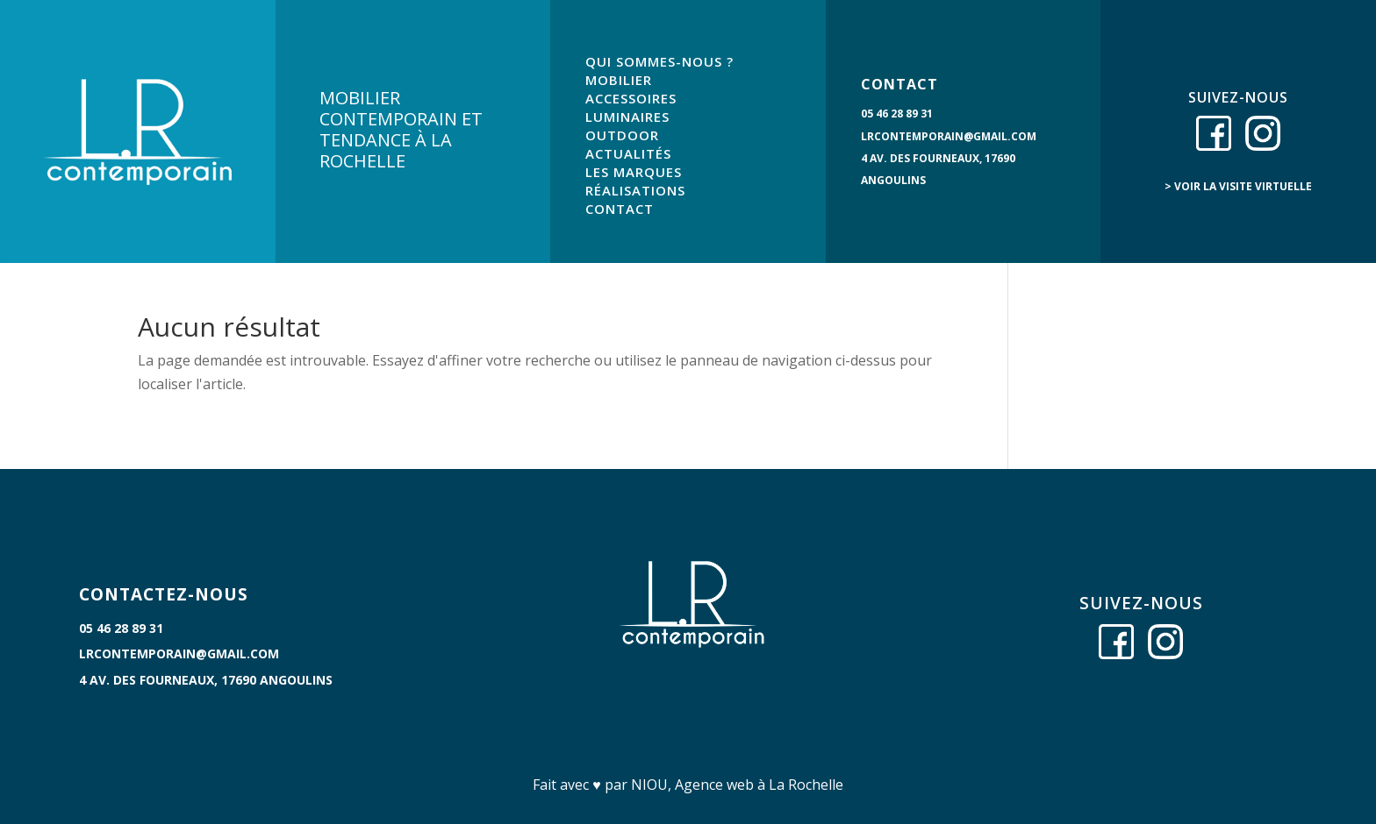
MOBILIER (618, 80)
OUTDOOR (622, 135)
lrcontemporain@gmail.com (948, 136)
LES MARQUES (633, 172)
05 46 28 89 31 (897, 113)
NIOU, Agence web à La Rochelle (737, 784)
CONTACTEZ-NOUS (163, 594)
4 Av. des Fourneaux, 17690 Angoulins (206, 679)
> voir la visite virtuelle (1238, 186)
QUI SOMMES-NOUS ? (659, 61)
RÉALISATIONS (635, 190)
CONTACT (619, 208)
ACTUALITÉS (628, 153)
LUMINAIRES (627, 116)
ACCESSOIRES (631, 98)
